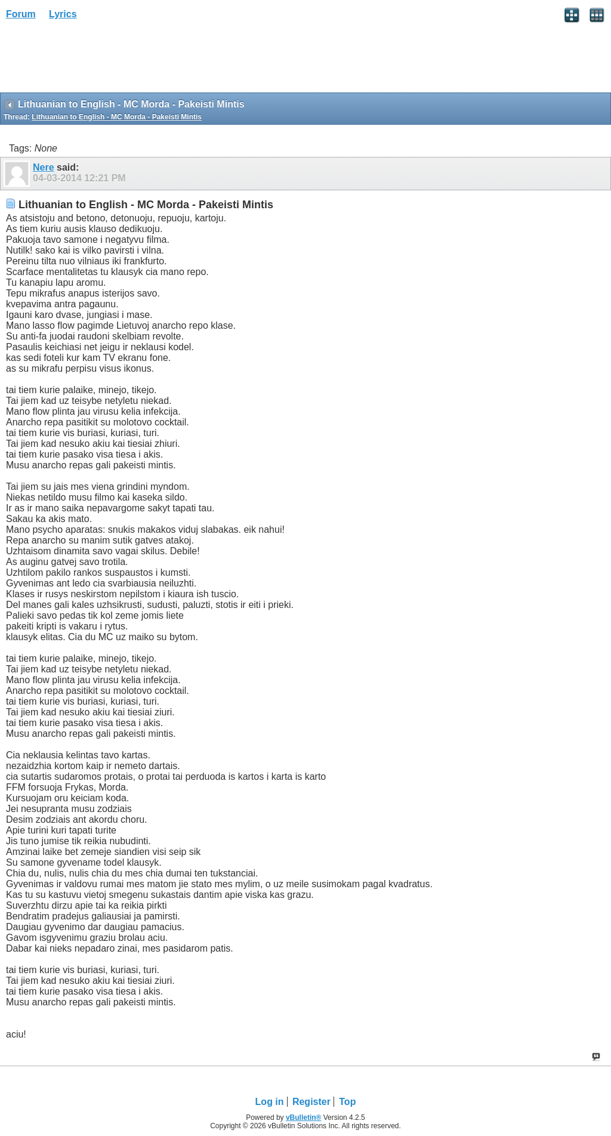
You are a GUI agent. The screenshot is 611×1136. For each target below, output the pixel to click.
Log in (269, 1102)
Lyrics (63, 14)
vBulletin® (304, 1117)
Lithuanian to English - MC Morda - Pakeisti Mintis (117, 117)
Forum (21, 14)
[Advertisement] (95, 60)
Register (311, 1102)
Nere (43, 167)
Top (347, 1102)
